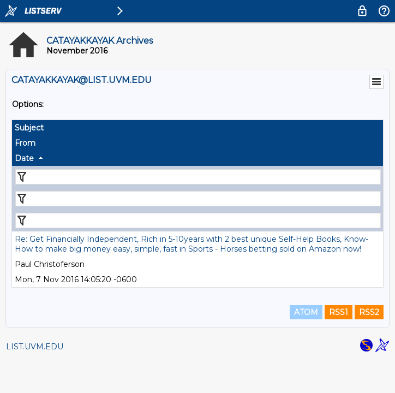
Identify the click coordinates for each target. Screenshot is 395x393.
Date (24, 158)
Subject (29, 128)
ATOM (306, 312)
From (25, 143)
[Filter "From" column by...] (198, 198)
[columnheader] (197, 127)
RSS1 (338, 312)
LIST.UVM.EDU (34, 347)
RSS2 (369, 312)
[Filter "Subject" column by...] (198, 176)
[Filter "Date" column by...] (198, 220)
